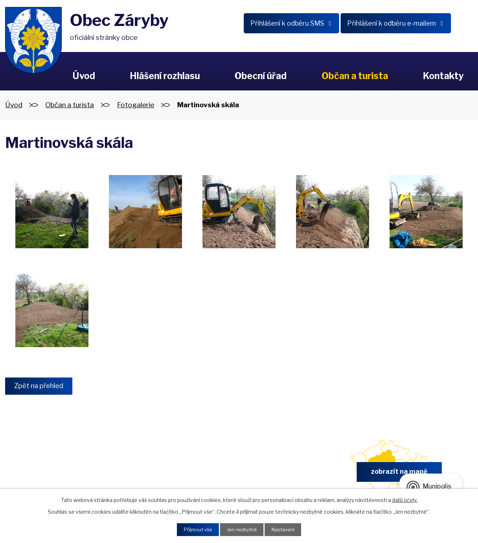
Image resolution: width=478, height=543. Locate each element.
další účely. (404, 499)
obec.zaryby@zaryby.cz (275, 474)
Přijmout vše (195, 529)
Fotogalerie (135, 105)
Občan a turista (355, 75)
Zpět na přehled (40, 386)
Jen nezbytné (242, 529)
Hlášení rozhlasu (165, 75)
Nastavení (285, 529)
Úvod (83, 75)
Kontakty (443, 75)
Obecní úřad (261, 75)
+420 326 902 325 (153, 474)
